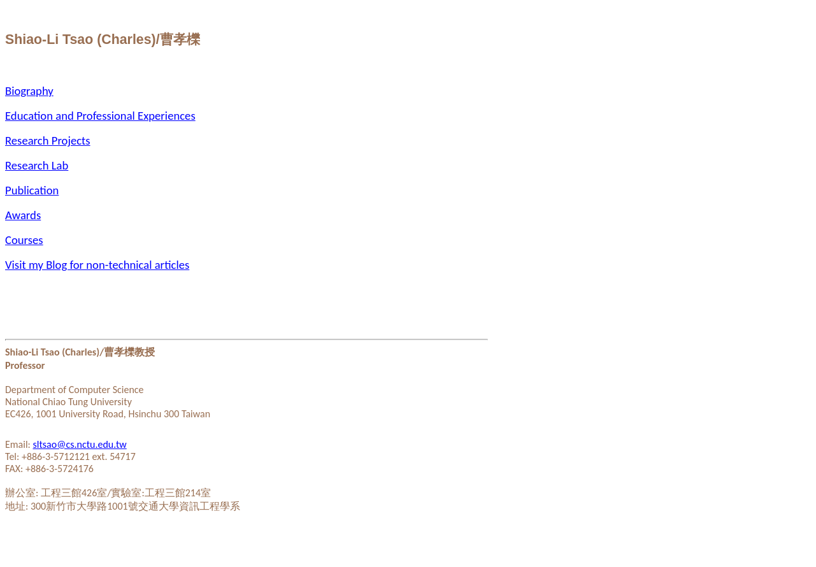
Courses (24, 240)
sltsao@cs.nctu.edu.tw (80, 444)
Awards (23, 215)
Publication (32, 190)
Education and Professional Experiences (100, 115)
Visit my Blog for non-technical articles (97, 264)
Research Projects (47, 140)
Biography (29, 90)
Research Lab (36, 165)
